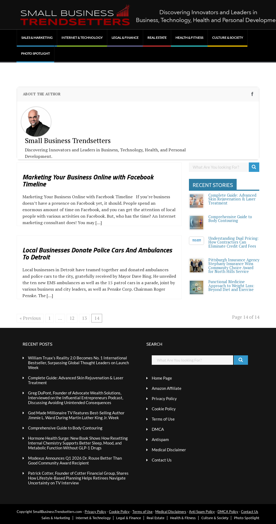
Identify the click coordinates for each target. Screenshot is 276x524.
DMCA (158, 429)
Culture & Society (227, 38)
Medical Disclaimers (170, 511)
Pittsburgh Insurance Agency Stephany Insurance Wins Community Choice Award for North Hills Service (233, 265)
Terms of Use (163, 419)
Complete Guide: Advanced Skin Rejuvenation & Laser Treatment (232, 199)
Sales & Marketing (37, 38)
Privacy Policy (164, 398)
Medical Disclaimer (169, 449)
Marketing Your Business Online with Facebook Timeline (87, 180)
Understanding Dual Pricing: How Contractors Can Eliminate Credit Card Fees (233, 242)
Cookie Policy (164, 408)
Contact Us (162, 459)
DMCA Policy (228, 511)
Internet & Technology (82, 38)
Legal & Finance (125, 38)
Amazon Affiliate (166, 388)
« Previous (30, 318)
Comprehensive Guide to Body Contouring (230, 218)
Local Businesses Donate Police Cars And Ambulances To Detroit (97, 253)
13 (84, 318)
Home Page (162, 378)
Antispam (160, 439)
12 (72, 318)
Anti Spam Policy (202, 511)
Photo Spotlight (35, 53)
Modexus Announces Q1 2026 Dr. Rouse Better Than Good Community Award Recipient (75, 460)
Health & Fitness (189, 38)
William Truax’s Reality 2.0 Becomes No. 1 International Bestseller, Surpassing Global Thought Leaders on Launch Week (78, 362)
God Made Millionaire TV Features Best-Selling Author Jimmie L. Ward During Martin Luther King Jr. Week (76, 415)
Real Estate (157, 38)
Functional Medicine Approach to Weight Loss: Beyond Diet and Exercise (231, 285)
